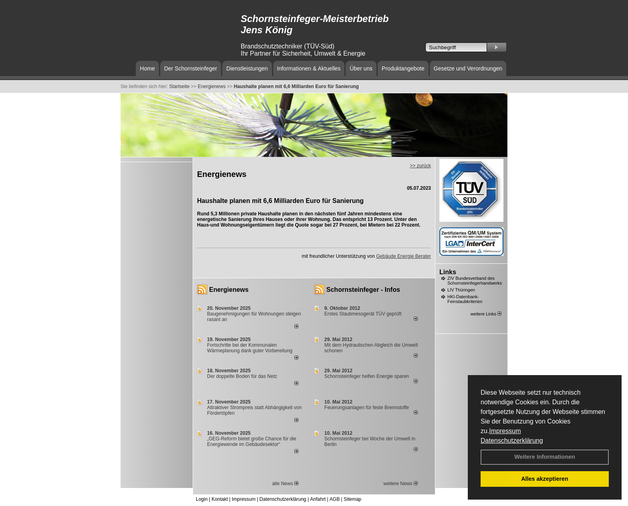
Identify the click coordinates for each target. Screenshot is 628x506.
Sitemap (352, 499)
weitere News (400, 483)
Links (447, 272)
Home (147, 68)
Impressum (505, 431)
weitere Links (486, 313)
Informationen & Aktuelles (309, 68)
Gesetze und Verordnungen (468, 68)
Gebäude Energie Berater (403, 256)
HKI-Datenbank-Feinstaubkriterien (464, 299)
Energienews (229, 289)
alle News (285, 483)
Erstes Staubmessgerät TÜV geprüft (363, 314)
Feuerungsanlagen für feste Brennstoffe (366, 407)
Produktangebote (403, 68)
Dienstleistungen (247, 68)
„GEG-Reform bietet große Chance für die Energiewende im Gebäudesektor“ (251, 441)
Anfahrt (318, 499)
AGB (335, 499)
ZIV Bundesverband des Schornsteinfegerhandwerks (474, 280)
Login (201, 499)
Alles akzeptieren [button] (544, 479)
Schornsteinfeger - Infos (363, 289)
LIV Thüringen (461, 289)
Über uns (361, 68)
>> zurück (420, 166)
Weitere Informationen (544, 457)
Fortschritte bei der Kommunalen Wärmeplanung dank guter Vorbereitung (249, 347)
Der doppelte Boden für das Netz (242, 376)
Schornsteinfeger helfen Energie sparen (366, 376)
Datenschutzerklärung (512, 440)
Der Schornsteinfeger (190, 68)
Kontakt (219, 499)
